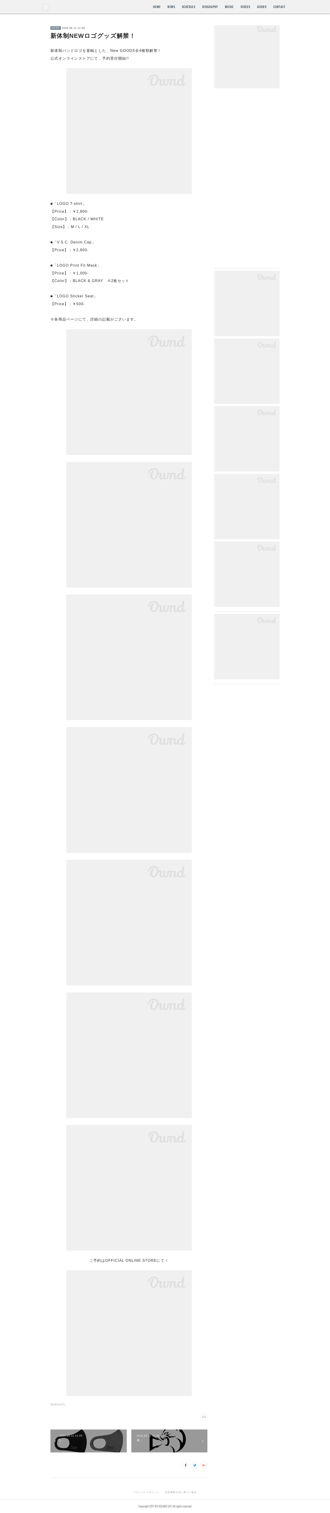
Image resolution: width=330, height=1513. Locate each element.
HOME (157, 7)
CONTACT (279, 7)
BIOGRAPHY (210, 7)
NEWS (171, 7)
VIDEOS (245, 7)
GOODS (262, 7)
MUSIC (229, 7)
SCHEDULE (188, 7)
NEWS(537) (58, 1404)
